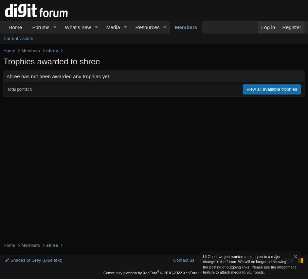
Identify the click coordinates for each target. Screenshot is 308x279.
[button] (55, 27)
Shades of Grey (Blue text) (33, 260)
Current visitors (18, 38)
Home (15, 27)
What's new (78, 27)
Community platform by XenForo (154, 273)
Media (113, 27)
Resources (147, 27)
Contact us (183, 260)
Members (186, 27)
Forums (41, 27)
